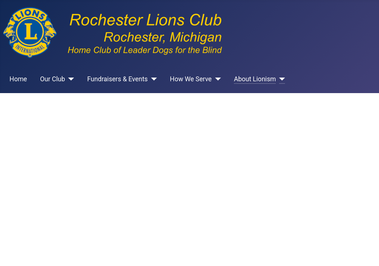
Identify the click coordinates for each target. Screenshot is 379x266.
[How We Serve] (216, 79)
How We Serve (191, 79)
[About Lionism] (280, 79)
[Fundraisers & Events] (152, 79)
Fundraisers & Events (117, 79)
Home (18, 79)
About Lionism (255, 79)
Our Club (52, 79)
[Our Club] (69, 79)
